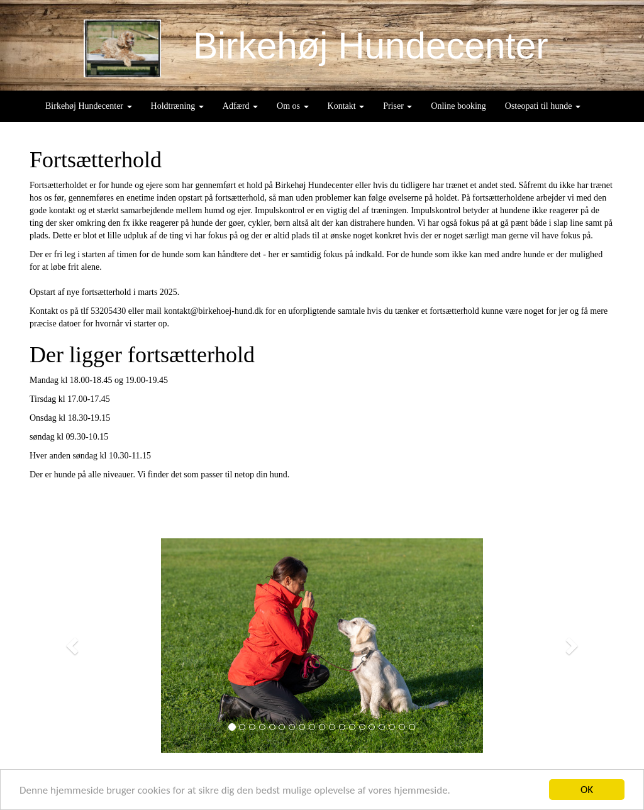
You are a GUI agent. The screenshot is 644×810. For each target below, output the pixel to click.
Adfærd (240, 106)
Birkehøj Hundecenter (88, 106)
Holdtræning (177, 106)
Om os (292, 106)
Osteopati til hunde (542, 106)
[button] (74, 645)
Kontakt (346, 106)
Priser (397, 106)
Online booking (458, 106)
